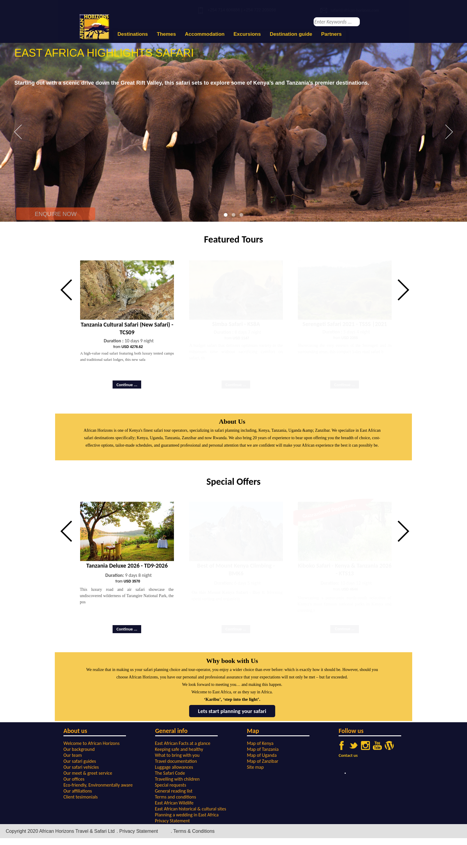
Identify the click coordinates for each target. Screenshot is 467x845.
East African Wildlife (174, 803)
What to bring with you (177, 755)
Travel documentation (176, 761)
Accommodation (205, 34)
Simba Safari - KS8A (236, 323)
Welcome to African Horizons (91, 743)
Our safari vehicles (81, 767)
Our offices (74, 779)
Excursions (247, 34)
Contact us (348, 755)
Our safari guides (79, 761)
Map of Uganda (262, 755)
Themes (166, 34)
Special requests (170, 785)
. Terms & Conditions (192, 831)
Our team (72, 755)
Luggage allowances (174, 767)
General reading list (173, 791)
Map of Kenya (260, 743)
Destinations (133, 34)
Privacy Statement (172, 821)
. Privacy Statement (137, 831)
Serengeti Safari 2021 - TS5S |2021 (345, 323)
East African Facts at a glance (182, 743)
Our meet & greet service (87, 773)
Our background (79, 749)
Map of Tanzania (262, 749)
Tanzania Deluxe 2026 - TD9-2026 (127, 565)
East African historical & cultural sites (190, 809)
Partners (331, 34)
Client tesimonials (80, 797)
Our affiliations (77, 791)
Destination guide (291, 34)
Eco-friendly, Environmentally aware (98, 785)
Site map (255, 767)
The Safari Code (170, 773)
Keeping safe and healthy (179, 749)
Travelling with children (177, 779)
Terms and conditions (175, 797)
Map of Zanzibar (262, 761)
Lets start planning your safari (232, 711)
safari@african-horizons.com (354, 10)
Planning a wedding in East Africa (187, 815)
